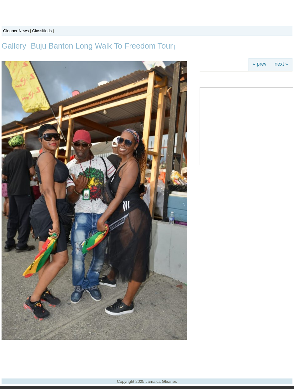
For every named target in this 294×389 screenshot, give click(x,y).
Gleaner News (16, 30)
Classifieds (42, 30)
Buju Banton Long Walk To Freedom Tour (102, 45)
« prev (259, 64)
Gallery (15, 45)
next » (281, 64)
